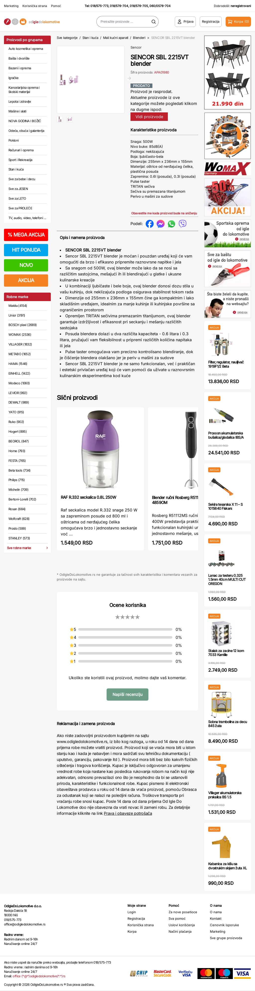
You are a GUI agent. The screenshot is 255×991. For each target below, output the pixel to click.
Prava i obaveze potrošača (128, 813)
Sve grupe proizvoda (226, 938)
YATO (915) (16, 412)
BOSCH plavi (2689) (22, 325)
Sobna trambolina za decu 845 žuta (227, 724)
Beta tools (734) (19, 470)
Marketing (11, 6)
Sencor (135, 47)
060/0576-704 (160, 6)
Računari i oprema (20, 150)
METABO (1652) (19, 354)
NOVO (26, 265)
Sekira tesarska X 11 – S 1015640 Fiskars (225, 506)
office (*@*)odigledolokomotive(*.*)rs (39, 976)
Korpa (132, 931)
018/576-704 (119, 6)
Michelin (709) (18, 490)
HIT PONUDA (26, 250)
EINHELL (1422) (19, 373)
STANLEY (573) (19, 538)
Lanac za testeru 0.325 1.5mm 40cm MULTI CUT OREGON (227, 579)
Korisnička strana (34, 6)
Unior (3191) (16, 315)
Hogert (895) (17, 431)
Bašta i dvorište (19, 58)
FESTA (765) (17, 461)
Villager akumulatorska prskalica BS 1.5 (225, 795)
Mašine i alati (17, 111)
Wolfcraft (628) (18, 519)
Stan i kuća (15, 169)
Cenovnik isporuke (224, 925)
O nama (216, 912)
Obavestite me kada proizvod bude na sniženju (164, 213)
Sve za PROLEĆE (20, 208)
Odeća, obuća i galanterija (26, 131)
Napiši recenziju (127, 694)
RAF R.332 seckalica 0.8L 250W (88, 497)
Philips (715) (16, 480)
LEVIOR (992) (17, 393)
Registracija (136, 918)
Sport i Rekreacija (20, 160)
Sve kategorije (67, 38)
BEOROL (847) (18, 441)
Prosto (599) (17, 528)
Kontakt (215, 918)
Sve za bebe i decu (21, 179)
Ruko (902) (16, 422)
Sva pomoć (177, 918)
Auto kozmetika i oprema (25, 49)
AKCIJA (26, 280)
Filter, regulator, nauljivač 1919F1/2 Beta (226, 364)
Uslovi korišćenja (182, 925)
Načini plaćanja (180, 931)
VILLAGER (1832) (20, 344)
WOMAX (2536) (19, 334)
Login (132, 912)
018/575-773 (99, 6)
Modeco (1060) (19, 383)
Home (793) (16, 451)
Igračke (13, 78)
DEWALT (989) (18, 402)
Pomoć (56, 6)
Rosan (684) (17, 509)
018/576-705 (139, 6)
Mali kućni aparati (115, 38)
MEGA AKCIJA (26, 235)
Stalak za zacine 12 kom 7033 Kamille (226, 653)
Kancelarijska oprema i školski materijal (24, 89)
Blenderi (139, 38)
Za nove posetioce (183, 912)
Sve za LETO (17, 198)
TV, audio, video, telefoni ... (27, 218)
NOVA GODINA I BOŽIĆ (24, 121)
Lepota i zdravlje (19, 101)
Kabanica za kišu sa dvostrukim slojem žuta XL (227, 866)
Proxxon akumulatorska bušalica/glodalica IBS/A (226, 435)
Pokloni (13, 140)
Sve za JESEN (18, 189)
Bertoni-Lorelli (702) (22, 499)
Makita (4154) (17, 306)
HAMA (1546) (17, 364)
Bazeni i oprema (19, 68)
